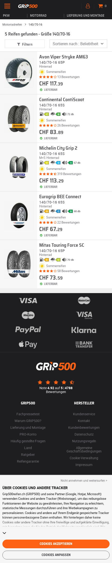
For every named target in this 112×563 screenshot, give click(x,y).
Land (28, 447)
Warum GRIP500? (28, 420)
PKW (6, 15)
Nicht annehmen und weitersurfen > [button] (84, 480)
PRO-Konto (28, 434)
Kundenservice (84, 414)
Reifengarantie (28, 461)
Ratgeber (28, 454)
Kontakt (84, 420)
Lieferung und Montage (85, 15)
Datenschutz (84, 434)
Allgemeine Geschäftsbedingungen (84, 449)
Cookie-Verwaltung (84, 458)
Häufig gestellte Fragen (28, 441)
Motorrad (38, 15)
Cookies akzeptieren (56, 544)
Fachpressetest (28, 414)
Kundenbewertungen (84, 427)
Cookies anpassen (56, 555)
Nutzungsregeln (84, 441)
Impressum (83, 464)
